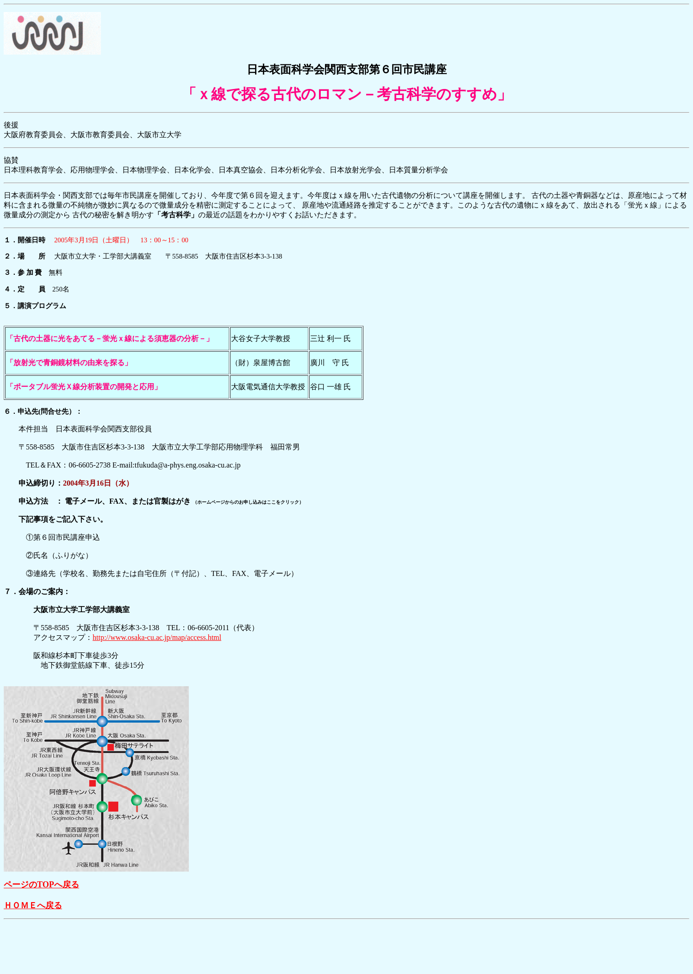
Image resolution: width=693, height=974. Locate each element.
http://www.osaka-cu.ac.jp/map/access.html (157, 637)
